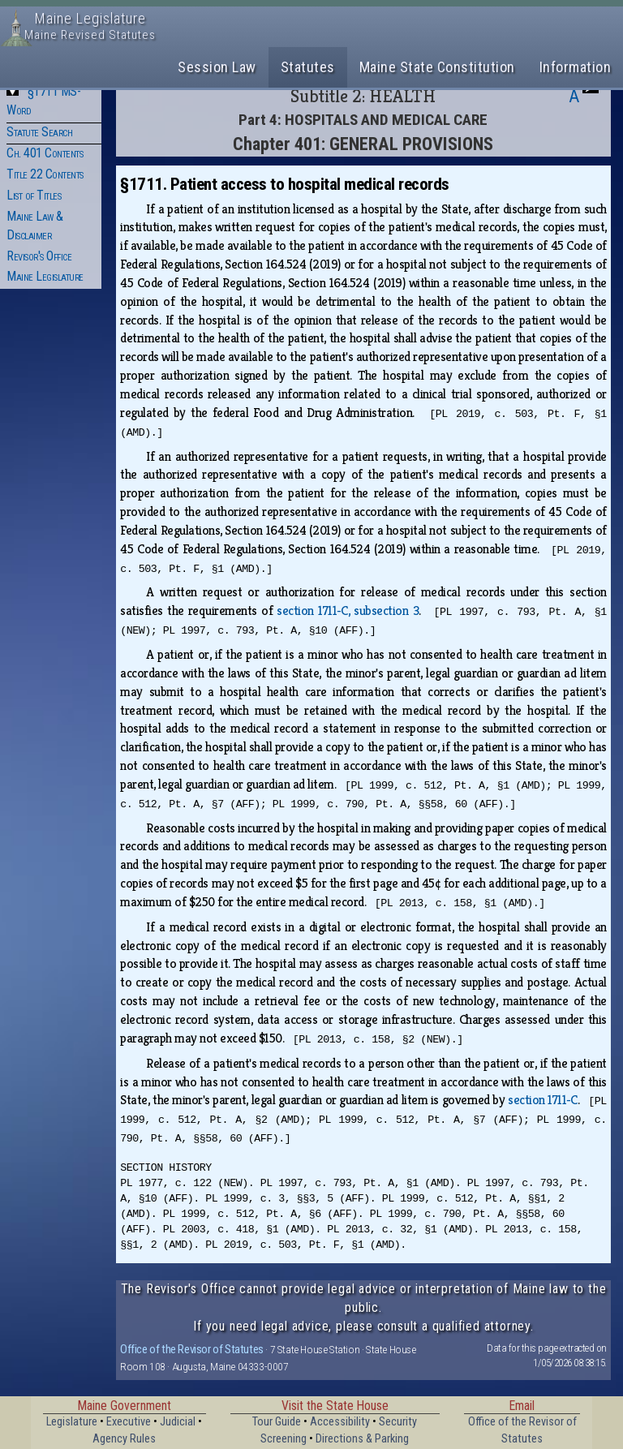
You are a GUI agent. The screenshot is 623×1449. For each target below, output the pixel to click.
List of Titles (33, 195)
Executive (128, 1422)
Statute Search (39, 132)
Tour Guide (276, 1422)
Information (575, 66)
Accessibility (340, 1422)
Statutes (308, 66)
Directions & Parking (362, 1439)
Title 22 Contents (45, 174)
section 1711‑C (543, 1099)
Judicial (177, 1422)
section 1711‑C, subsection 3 (348, 610)
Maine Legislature (45, 276)
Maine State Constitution (437, 66)
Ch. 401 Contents (44, 153)
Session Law (217, 66)
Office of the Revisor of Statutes (192, 1349)
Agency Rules (124, 1439)
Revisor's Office (38, 256)
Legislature (71, 1422)
